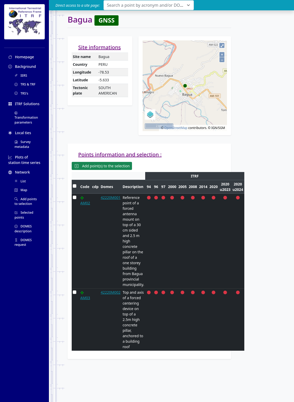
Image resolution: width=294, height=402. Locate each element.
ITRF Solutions (23, 103)
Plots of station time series (24, 160)
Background (22, 66)
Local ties (19, 132)
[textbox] (145, 5)
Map (20, 190)
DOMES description (23, 228)
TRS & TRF (24, 84)
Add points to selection (25, 201)
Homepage (21, 56)
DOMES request (23, 242)
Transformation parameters (26, 118)
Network (19, 172)
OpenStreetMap (175, 128)
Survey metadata (22, 144)
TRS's (21, 93)
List (20, 181)
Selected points (23, 214)
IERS (20, 75)
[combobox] (149, 5)
